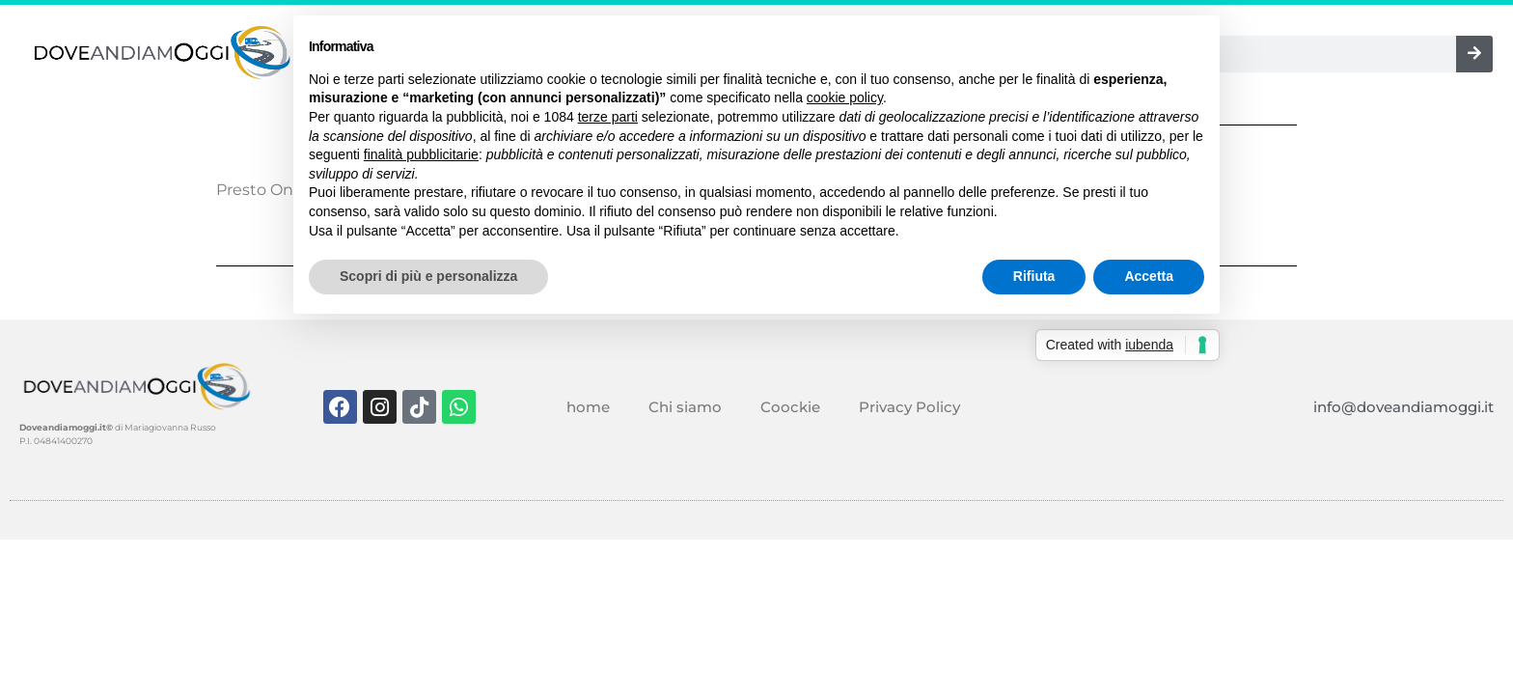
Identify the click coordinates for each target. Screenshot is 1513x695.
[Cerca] (1474, 54)
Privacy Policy (909, 407)
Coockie (790, 407)
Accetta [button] (1148, 276)
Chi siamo (685, 407)
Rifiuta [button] (1034, 276)
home (588, 407)
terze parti (608, 117)
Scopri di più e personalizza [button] (428, 276)
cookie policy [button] (845, 97)
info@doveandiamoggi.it (1403, 407)
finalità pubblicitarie (421, 154)
